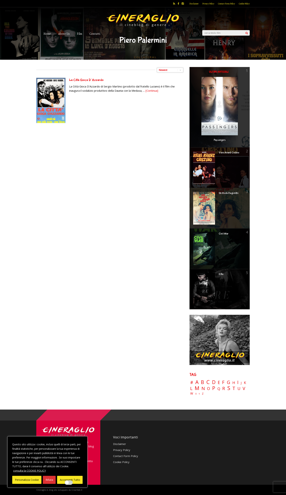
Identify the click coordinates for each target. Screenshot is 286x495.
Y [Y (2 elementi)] (199, 394)
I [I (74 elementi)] (238, 382)
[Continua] (152, 90)
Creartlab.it (76, 489)
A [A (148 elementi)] (197, 382)
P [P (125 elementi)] (213, 388)
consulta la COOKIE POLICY (29, 470)
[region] (47, 462)
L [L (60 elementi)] (191, 388)
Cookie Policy (244, 3)
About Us (64, 33)
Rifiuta (49, 479)
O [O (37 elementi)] (208, 389)
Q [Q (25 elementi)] (218, 388)
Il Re (221, 274)
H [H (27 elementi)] (233, 383)
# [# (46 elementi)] (191, 383)
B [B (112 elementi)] (202, 382)
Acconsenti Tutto (70, 479)
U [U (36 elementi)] (238, 389)
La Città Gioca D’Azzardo (86, 80)
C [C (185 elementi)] (208, 382)
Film (79, 33)
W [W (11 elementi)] (191, 393)
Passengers (220, 140)
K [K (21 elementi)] (245, 382)
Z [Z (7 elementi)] (203, 393)
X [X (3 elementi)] (196, 394)
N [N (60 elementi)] (203, 388)
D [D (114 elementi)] (214, 382)
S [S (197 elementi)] (228, 388)
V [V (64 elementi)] (244, 388)
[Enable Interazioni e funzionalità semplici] (69, 482)
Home (47, 33)
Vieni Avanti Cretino (229, 152)
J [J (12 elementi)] (241, 382)
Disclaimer (194, 3)
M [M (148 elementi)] (197, 388)
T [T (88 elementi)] (233, 388)
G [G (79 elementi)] (228, 382)
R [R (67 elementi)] (223, 388)
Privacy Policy (208, 3)
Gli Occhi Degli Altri (228, 193)
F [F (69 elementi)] (223, 382)
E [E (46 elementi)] (219, 383)
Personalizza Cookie (27, 479)
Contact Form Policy (226, 3)
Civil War (223, 233)
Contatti (94, 33)
